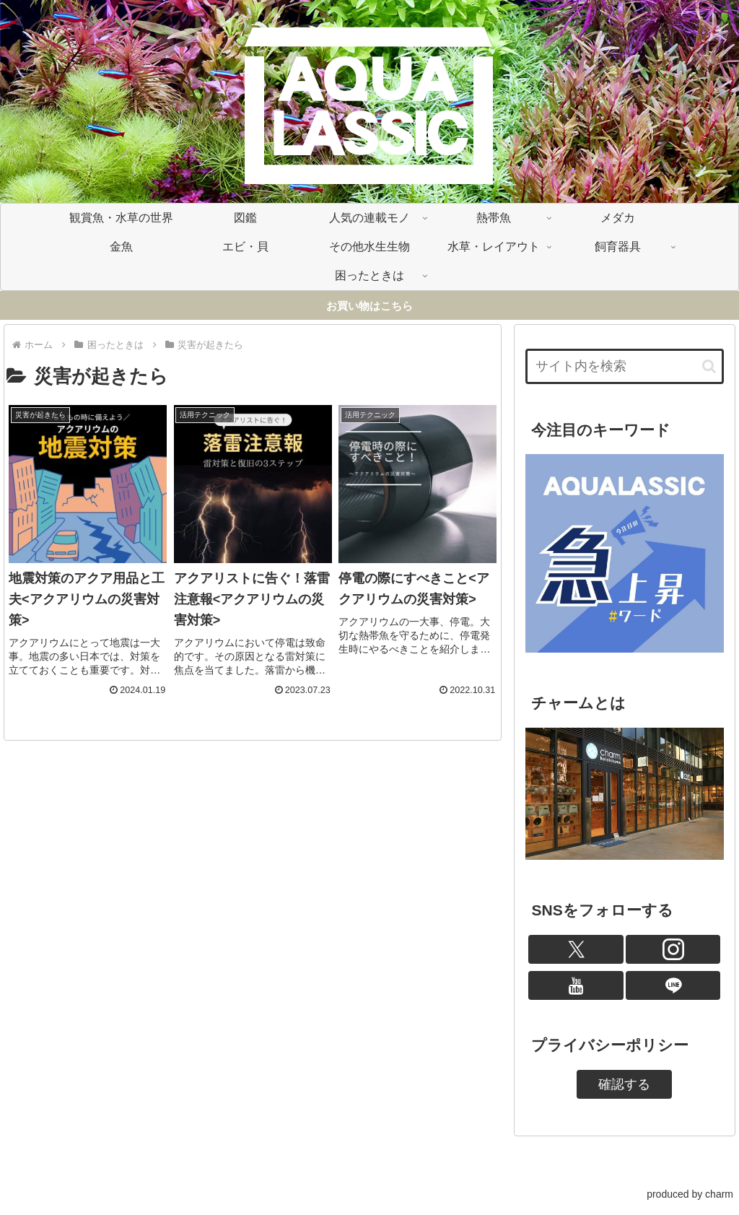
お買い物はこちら (369, 306)
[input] (624, 366)
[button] (709, 366)
